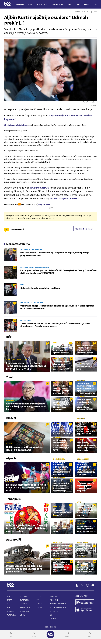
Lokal (22, 615)
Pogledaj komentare (84, 228)
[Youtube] (93, 585)
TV (38, 600)
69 (15, 267)
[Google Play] (84, 602)
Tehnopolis (25, 607)
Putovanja (11, 615)
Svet (22, 285)
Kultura (23, 596)
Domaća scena (59, 459)
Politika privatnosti (58, 607)
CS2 (78, 480)
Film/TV (9, 444)
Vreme (39, 607)
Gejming (9, 522)
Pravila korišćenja (58, 604)
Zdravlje (11, 611)
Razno (79, 363)
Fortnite (10, 481)
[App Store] (84, 610)
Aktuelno (10, 400)
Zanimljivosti (83, 556)
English (40, 604)
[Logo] (7, 4)
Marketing (54, 596)
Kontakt (53, 619)
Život (9, 607)
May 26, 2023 (44, 204)
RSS (51, 615)
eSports (23, 604)
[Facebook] (77, 585)
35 (15, 285)
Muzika (56, 423)
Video (39, 596)
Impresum (54, 600)
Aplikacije (54, 611)
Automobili (25, 611)
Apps (79, 502)
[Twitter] (82, 585)
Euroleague (25, 320)
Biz (8, 604)
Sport (9, 600)
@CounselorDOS (39, 187)
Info (9, 596)
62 (15, 250)
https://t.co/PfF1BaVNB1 (64, 198)
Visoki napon (82, 543)
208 (15, 321)
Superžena (24, 600)
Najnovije (20, 4)
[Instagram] (87, 585)
